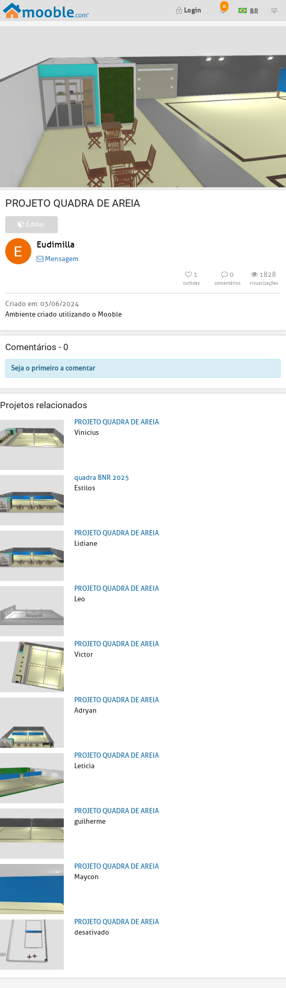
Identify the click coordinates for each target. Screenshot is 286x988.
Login (188, 9)
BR (248, 9)
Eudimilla (56, 244)
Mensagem (57, 258)
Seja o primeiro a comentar (53, 368)
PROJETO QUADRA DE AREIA (116, 422)
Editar (31, 224)
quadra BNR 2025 (101, 477)
